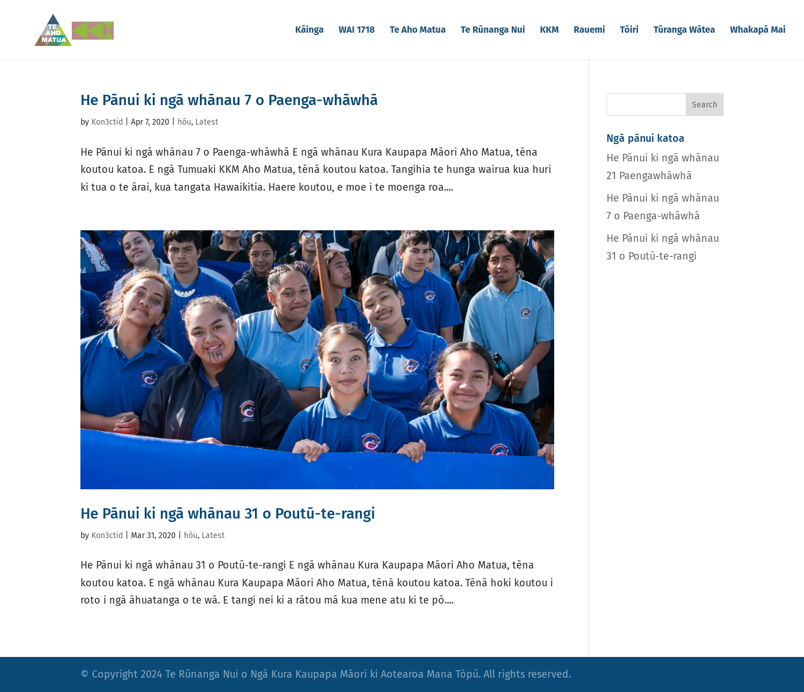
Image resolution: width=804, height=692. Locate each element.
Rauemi (589, 30)
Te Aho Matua (418, 30)
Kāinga (309, 30)
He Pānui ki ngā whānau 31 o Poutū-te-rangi (227, 514)
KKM (549, 30)
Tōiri (629, 30)
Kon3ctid (107, 122)
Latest (206, 122)
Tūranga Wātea (684, 30)
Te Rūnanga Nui (493, 30)
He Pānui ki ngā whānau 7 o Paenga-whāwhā (229, 100)
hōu (184, 122)
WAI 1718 (357, 30)
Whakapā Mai (758, 30)
